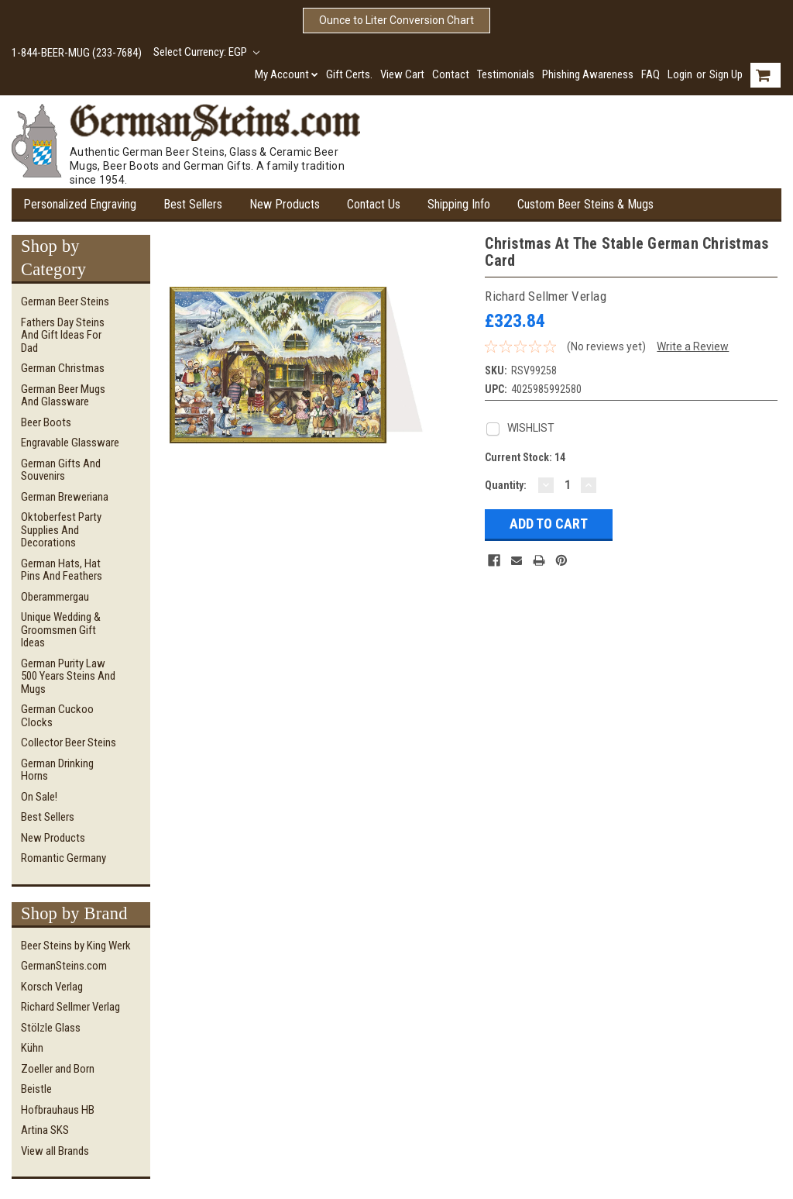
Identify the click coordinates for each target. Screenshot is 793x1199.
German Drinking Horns (57, 770)
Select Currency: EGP (206, 52)
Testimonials (505, 74)
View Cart (402, 74)
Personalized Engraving (79, 204)
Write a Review (693, 346)
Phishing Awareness (587, 74)
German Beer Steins (65, 301)
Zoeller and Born (57, 1069)
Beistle (36, 1089)
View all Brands (55, 1151)
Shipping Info (458, 204)
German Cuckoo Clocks (57, 715)
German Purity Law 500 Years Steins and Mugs (68, 676)
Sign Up (726, 74)
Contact (450, 74)
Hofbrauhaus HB (57, 1110)
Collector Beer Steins (68, 742)
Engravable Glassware (70, 443)
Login (680, 74)
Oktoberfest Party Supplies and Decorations (61, 530)
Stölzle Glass (51, 1028)
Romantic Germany (63, 858)
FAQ (650, 74)
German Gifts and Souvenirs (61, 470)
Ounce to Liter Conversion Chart (396, 20)
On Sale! (39, 797)
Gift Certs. (349, 74)
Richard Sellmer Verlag (70, 1007)
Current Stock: (525, 457)
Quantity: (506, 485)
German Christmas (63, 368)
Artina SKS (45, 1130)
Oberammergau (55, 597)
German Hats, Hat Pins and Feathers (61, 570)
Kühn (32, 1048)
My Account (286, 74)
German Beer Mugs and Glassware (63, 395)
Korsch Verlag (52, 987)
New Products (284, 204)
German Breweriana (64, 497)
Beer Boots (46, 422)
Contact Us (373, 204)
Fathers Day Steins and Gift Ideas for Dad (63, 335)
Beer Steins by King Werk (76, 946)
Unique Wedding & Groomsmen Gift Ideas (61, 629)
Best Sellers (192, 204)
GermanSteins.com (64, 966)
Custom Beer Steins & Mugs (585, 204)
